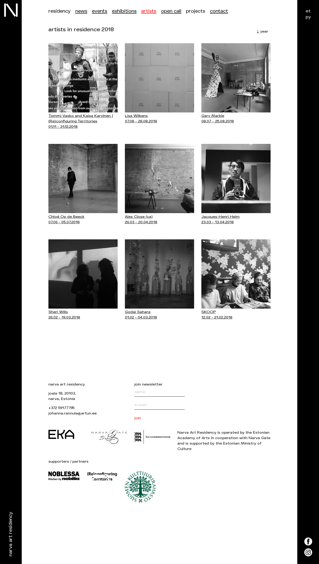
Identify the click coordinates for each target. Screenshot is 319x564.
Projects (195, 11)
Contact (219, 11)
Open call (171, 11)
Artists (148, 11)
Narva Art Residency (10, 534)
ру (308, 16)
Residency (59, 11)
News (81, 11)
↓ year (262, 31)
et (308, 11)
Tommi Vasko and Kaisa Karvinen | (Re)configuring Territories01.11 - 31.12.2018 (80, 121)
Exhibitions (124, 11)
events (99, 11)
